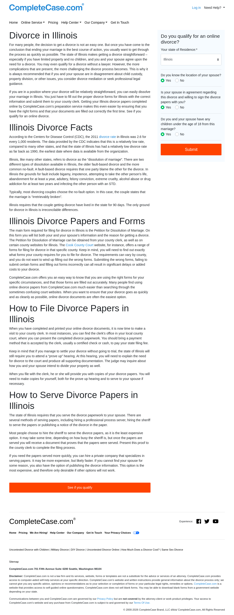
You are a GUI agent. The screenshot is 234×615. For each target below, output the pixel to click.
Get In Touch (120, 22)
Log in (196, 8)
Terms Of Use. (142, 602)
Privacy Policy (105, 598)
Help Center (70, 22)
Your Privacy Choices (117, 532)
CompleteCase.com (42, 521)
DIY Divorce (78, 549)
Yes (168, 80)
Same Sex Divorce (172, 549)
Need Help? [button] (213, 8)
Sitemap (14, 561)
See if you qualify (79, 487)
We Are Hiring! (39, 532)
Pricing (53, 22)
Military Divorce (60, 549)
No (182, 80)
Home (13, 22)
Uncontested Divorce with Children (29, 549)
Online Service (31, 22)
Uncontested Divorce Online (103, 549)
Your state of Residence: (179, 49)
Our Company (95, 22)
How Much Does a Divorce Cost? (140, 549)
